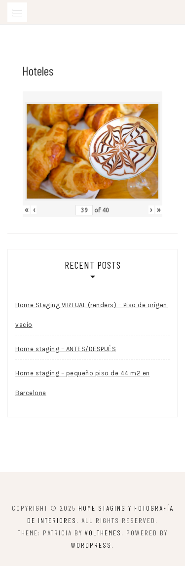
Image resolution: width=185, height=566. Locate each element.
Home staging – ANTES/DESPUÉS (65, 349)
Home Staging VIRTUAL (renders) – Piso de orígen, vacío (91, 314)
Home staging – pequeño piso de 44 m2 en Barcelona (82, 383)
